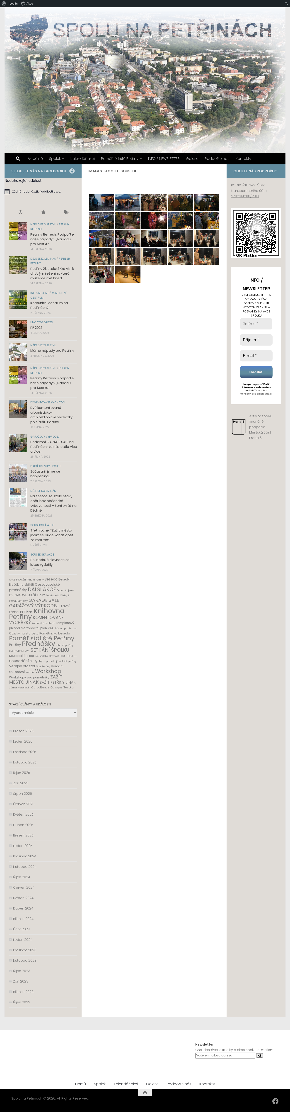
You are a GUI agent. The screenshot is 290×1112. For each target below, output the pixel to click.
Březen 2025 (23, 835)
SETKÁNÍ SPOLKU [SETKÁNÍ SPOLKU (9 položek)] (50, 650)
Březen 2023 (23, 991)
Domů (80, 1084)
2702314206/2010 (245, 196)
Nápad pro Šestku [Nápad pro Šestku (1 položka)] (66, 628)
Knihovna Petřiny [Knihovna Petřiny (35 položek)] (36, 613)
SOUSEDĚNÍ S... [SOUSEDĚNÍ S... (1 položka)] (68, 656)
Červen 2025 (23, 804)
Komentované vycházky (47, 402)
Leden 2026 (22, 741)
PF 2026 (36, 327)
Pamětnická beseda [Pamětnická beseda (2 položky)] (54, 633)
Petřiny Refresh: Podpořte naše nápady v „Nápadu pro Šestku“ (52, 239)
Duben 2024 (23, 908)
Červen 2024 (23, 887)
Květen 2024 (23, 897)
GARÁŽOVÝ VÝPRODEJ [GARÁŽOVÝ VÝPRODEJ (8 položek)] (34, 605)
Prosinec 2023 (24, 950)
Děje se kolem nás (43, 259)
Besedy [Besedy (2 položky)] (64, 579)
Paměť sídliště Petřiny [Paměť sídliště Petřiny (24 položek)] (41, 638)
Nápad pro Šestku (43, 224)
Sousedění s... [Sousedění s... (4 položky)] (21, 660)
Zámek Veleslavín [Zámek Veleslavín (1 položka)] (19, 687)
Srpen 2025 (22, 793)
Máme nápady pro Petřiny (52, 350)
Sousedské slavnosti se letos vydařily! (50, 562)
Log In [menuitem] (14, 3)
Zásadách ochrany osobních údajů (256, 392)
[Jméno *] (256, 324)
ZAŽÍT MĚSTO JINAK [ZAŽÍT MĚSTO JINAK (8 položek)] (36, 679)
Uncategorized (41, 322)
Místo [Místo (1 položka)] (51, 628)
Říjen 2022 (21, 1002)
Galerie (192, 158)
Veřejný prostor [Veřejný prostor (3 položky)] (22, 666)
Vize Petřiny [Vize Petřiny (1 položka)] (43, 666)
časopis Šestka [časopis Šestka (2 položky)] (62, 687)
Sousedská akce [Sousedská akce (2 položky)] (21, 656)
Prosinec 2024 (24, 856)
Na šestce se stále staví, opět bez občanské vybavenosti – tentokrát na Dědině (53, 503)
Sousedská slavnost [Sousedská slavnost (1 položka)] (47, 656)
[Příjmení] (256, 340)
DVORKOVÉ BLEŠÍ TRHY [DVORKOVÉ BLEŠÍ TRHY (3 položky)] (27, 595)
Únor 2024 (21, 929)
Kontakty (243, 158)
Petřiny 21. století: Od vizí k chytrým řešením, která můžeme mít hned (52, 273)
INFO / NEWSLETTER (164, 158)
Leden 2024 (22, 939)
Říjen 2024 (21, 877)
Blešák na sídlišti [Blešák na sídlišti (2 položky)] (21, 585)
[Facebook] (72, 171)
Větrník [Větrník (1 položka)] (30, 672)
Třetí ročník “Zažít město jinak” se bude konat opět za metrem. (51, 535)
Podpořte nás (217, 158)
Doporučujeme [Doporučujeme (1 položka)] (65, 590)
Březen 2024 (23, 918)
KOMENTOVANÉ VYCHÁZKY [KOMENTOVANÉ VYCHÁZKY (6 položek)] (36, 620)
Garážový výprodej (45, 437)
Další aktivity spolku (45, 466)
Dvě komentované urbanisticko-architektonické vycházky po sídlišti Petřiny (51, 414)
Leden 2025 (22, 845)
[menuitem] (4, 3)
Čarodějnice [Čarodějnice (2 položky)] (40, 687)
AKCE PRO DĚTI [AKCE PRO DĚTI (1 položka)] (17, 579)
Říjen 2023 (21, 970)
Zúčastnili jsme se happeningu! (45, 473)
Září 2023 (20, 981)
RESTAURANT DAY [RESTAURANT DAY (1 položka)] (19, 651)
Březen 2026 (23, 731)
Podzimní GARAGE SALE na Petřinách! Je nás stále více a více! (53, 446)
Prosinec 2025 (24, 751)
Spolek (55, 158)
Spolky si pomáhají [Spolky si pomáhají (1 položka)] (46, 661)
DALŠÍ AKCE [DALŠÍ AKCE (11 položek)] (42, 589)
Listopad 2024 (24, 866)
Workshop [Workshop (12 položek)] (48, 671)
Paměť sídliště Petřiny (119, 158)
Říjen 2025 (21, 772)
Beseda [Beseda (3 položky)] (51, 579)
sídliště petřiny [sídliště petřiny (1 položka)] (67, 661)
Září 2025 (20, 783)
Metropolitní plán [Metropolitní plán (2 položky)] (34, 628)
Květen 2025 (23, 814)
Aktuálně (35, 158)
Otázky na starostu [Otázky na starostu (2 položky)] (24, 633)
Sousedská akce (42, 525)
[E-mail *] (256, 355)
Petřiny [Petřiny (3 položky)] (15, 644)
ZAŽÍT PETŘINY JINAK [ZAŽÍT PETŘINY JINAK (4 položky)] (58, 682)
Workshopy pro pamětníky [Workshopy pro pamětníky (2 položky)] (29, 677)
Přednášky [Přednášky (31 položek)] (38, 643)
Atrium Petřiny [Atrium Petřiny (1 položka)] (35, 579)
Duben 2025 (23, 824)
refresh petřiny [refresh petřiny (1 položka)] (64, 645)
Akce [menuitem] (27, 3)
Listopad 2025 (24, 762)
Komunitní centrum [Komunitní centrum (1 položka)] (43, 623)
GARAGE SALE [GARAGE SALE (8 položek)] (44, 600)
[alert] (43, 191)
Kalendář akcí (82, 158)
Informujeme (39, 293)
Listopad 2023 (24, 960)
